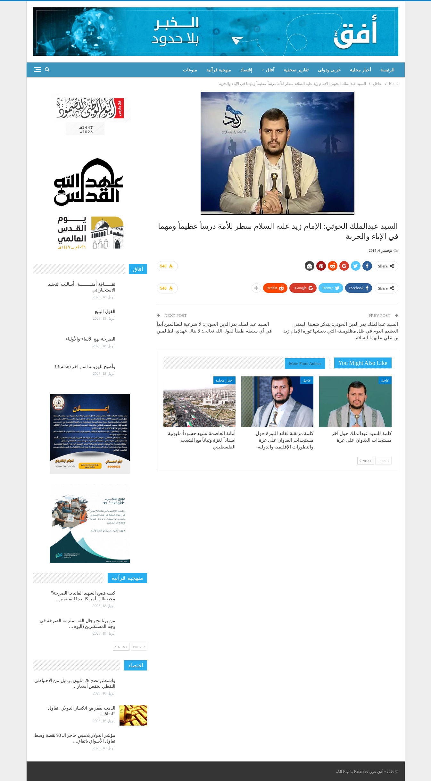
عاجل (385, 380)
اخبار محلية (224, 380)
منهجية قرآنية (218, 70)
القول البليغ (105, 311)
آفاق (270, 70)
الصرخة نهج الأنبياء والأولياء (90, 339)
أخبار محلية (360, 70)
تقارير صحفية (296, 70)
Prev (383, 461)
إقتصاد (246, 70)
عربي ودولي (329, 70)
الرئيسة (387, 70)
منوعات (190, 70)
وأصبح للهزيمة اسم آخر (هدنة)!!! (85, 366)
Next (366, 461)
